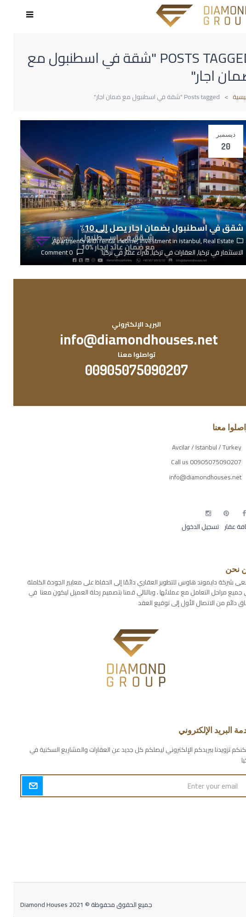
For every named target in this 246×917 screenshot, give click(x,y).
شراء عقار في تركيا (112, 252)
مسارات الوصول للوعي (209, 829)
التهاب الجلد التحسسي (211, 845)
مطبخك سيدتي (219, 861)
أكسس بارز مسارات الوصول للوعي (195, 813)
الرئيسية (229, 97)
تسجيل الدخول (187, 527)
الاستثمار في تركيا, (206, 252)
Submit (19, 785)
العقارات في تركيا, (159, 252)
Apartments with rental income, (83, 241)
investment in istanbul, (158, 241)
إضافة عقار (224, 527)
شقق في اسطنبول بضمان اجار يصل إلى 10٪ (148, 227)
